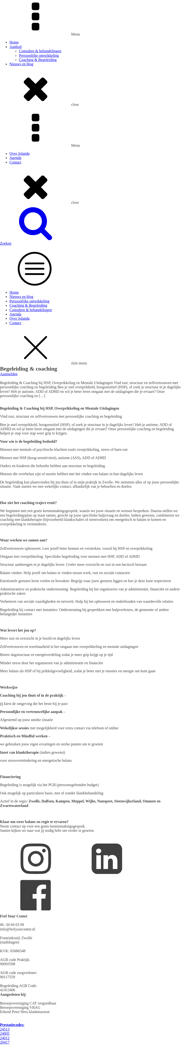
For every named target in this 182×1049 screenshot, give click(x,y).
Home (14, 42)
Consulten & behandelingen (40, 51)
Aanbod (15, 47)
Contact (15, 162)
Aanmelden (9, 374)
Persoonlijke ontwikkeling (39, 55)
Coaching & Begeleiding (38, 60)
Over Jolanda (19, 153)
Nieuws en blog (21, 64)
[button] (91, 241)
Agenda (15, 158)
